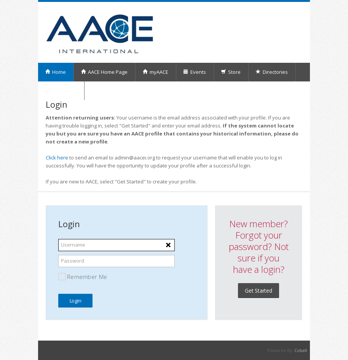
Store (231, 71)
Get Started (258, 290)
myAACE (155, 71)
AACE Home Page (104, 71)
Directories (271, 71)
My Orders (61, 90)
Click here (57, 157)
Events (194, 71)
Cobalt (300, 350)
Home (55, 71)
